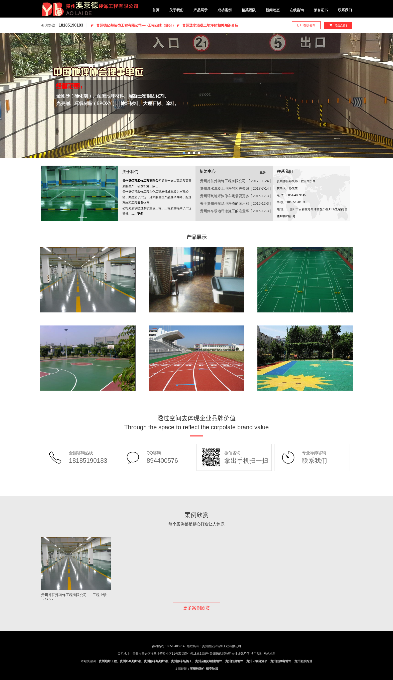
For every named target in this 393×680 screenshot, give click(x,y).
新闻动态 (273, 10)
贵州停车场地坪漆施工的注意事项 (224, 212)
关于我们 (176, 10)
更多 (263, 172)
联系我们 (345, 10)
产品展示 (200, 10)
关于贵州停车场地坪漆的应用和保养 (224, 204)
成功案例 (225, 10)
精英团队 (249, 10)
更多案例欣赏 (196, 607)
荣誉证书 (321, 10)
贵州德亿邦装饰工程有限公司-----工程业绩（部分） (134, 25)
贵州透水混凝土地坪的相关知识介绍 (207, 25)
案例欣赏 (196, 514)
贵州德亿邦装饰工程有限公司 (90, 10)
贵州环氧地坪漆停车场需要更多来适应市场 (224, 197)
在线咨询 (297, 10)
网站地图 (269, 653)
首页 (155, 10)
